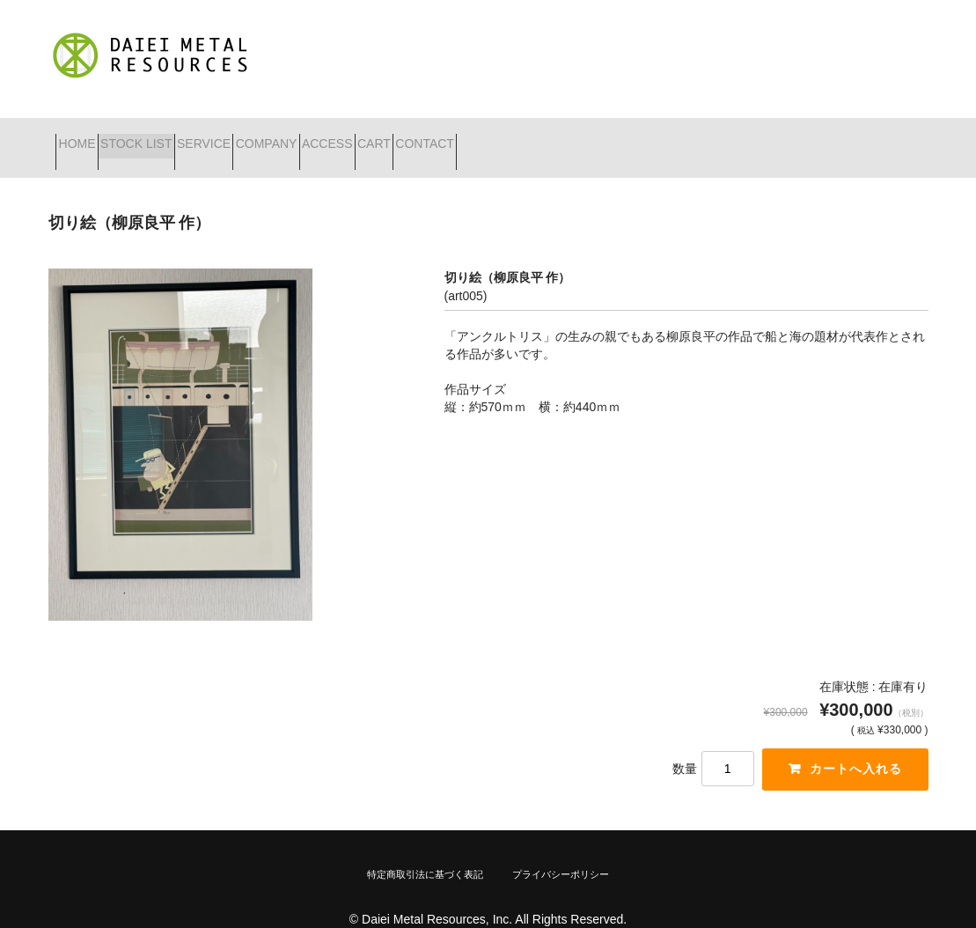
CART (537, 136)
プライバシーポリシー (560, 851)
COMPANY (368, 136)
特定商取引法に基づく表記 (425, 851)
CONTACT (620, 136)
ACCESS (460, 136)
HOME (84, 136)
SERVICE (274, 136)
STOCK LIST (174, 136)
